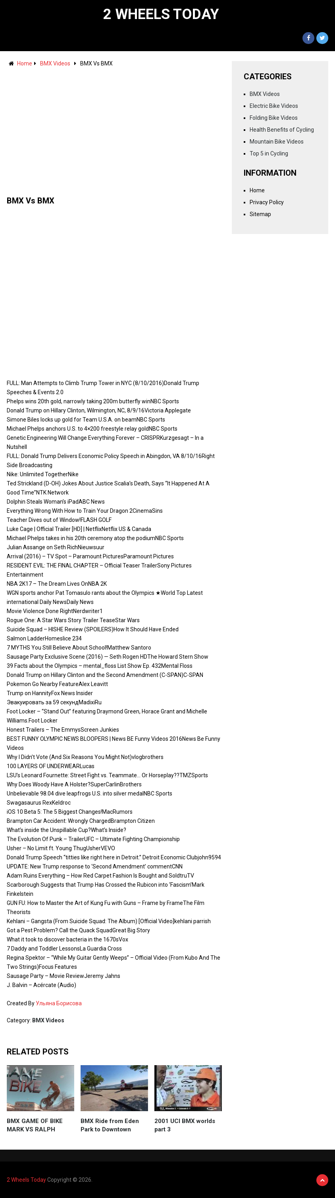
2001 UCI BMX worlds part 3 (184, 1125)
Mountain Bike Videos (277, 141)
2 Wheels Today (161, 14)
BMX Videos (55, 63)
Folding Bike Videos (274, 118)
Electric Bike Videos (274, 106)
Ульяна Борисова (59, 1003)
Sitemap (260, 214)
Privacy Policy (267, 202)
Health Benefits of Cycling (282, 130)
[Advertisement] (114, 127)
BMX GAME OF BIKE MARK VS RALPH (35, 1125)
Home (24, 63)
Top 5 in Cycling (269, 153)
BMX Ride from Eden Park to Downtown (110, 1125)
